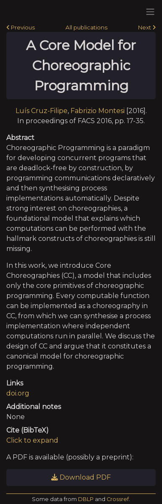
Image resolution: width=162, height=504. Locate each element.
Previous (20, 27)
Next (147, 27)
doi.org (17, 393)
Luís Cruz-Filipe (42, 111)
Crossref (118, 499)
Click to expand (32, 440)
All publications (86, 27)
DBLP (86, 499)
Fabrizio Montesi (98, 111)
